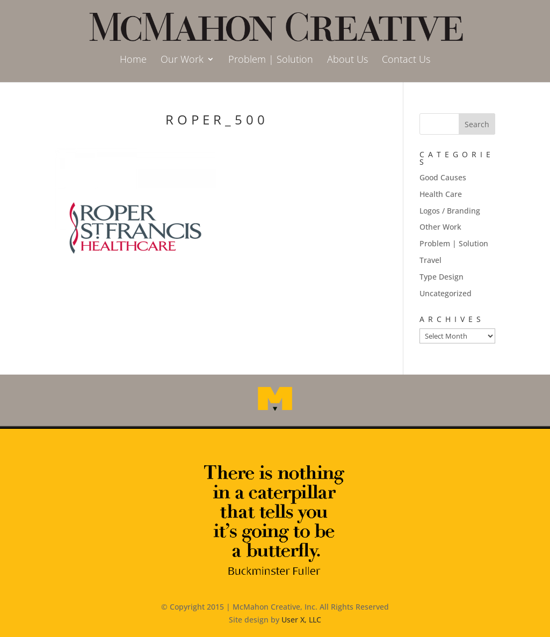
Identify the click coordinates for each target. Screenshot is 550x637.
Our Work (182, 60)
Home (133, 60)
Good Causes (442, 177)
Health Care (440, 194)
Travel (430, 260)
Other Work (440, 227)
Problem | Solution (270, 60)
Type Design (441, 277)
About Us (347, 60)
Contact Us (406, 60)
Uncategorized (445, 293)
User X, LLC (301, 619)
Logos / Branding (449, 211)
